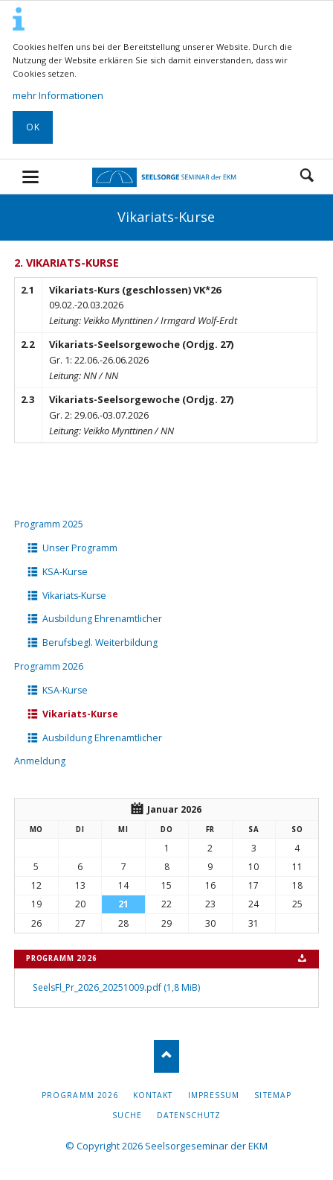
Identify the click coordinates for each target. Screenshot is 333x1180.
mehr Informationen (58, 95)
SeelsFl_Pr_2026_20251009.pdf (116, 987)
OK (33, 127)
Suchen (307, 176)
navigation (30, 176)
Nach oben (167, 1056)
